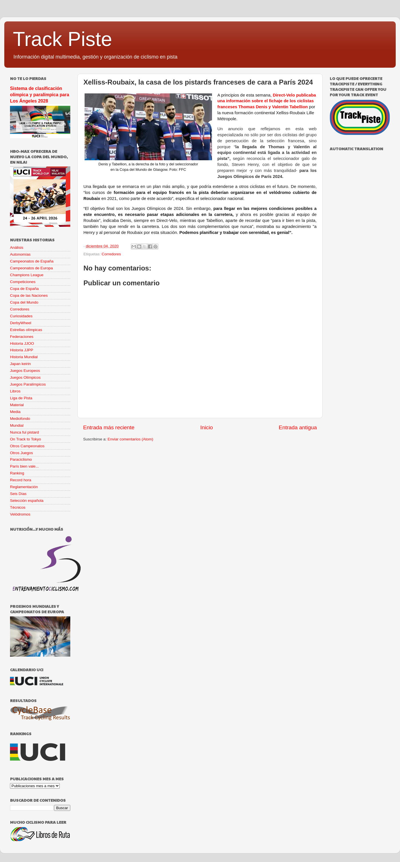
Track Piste (62, 39)
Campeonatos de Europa (31, 268)
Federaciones (21, 336)
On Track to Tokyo (25, 439)
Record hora (20, 480)
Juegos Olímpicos (25, 377)
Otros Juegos (21, 453)
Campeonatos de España (31, 261)
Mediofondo (20, 418)
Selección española (26, 500)
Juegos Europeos (25, 370)
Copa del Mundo (24, 302)
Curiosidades (21, 316)
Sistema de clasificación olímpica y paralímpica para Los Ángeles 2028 (39, 94)
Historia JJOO (22, 343)
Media (15, 412)
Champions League (26, 275)
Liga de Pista (21, 398)
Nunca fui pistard (24, 432)
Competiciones (22, 282)
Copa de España (24, 288)
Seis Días (18, 494)
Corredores (111, 254)
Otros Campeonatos (27, 446)
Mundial (16, 425)
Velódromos (20, 514)
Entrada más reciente (109, 427)
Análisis (16, 247)
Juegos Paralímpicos (28, 384)
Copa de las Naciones (29, 295)
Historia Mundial (24, 357)
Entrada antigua (298, 427)
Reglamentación (24, 487)
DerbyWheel (20, 323)
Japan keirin (20, 364)
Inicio (206, 427)
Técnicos (17, 507)
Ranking (17, 473)
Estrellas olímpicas (26, 330)
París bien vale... (24, 466)
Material (17, 405)
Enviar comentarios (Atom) (130, 439)
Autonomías (20, 254)
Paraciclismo (21, 459)
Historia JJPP (21, 350)
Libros (15, 391)
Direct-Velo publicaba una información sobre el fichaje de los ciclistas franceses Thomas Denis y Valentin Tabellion (266, 101)
